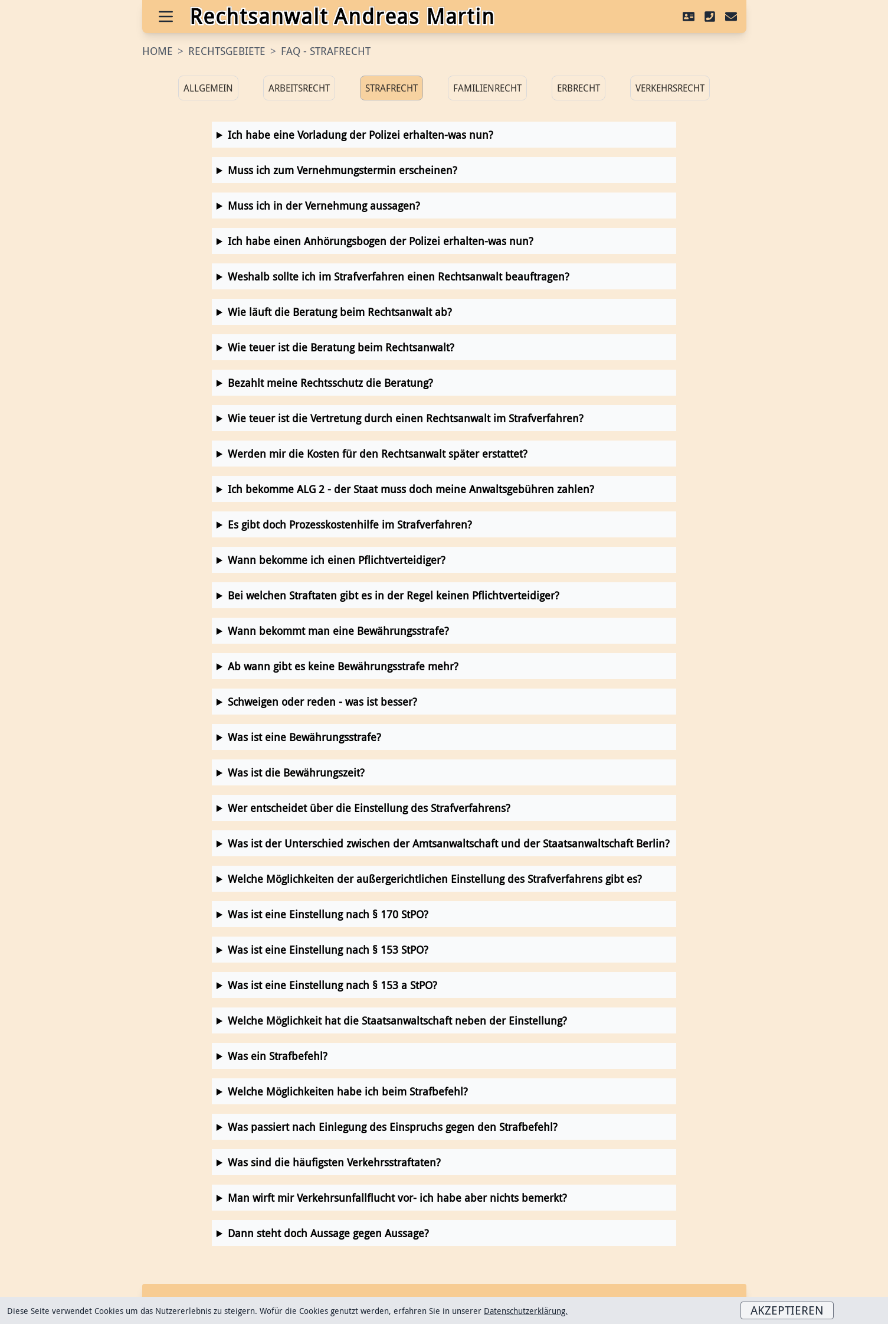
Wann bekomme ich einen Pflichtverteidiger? (336, 560)
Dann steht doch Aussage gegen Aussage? (328, 1233)
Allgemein (208, 87)
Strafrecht (391, 87)
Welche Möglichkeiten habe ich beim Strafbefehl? (348, 1091)
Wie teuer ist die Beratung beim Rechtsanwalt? (341, 347)
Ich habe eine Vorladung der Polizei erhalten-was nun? (360, 135)
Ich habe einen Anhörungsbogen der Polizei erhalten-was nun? (380, 241)
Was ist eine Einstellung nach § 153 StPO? (328, 950)
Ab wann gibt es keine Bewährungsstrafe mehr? (343, 666)
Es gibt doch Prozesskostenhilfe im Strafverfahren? (350, 524)
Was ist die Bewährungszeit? (296, 772)
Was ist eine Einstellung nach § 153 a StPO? (332, 985)
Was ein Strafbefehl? (277, 1056)
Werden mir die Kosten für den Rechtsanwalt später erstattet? (377, 453)
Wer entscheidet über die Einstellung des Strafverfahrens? (369, 808)
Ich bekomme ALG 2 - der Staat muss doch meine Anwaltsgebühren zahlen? (411, 489)
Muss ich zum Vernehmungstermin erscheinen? (342, 170)
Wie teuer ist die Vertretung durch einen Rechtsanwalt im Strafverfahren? (406, 418)
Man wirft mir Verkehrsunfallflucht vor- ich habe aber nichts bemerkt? (397, 1198)
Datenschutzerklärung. (526, 1310)
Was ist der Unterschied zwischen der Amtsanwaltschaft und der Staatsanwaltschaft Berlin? (449, 843)
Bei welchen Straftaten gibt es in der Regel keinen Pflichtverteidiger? (393, 595)
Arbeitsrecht (299, 87)
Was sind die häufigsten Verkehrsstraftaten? (334, 1162)
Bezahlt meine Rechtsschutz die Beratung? (330, 383)
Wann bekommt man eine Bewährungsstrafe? (338, 631)
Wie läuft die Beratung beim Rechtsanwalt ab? (340, 312)
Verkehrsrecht (669, 87)
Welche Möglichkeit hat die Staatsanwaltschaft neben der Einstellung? (397, 1020)
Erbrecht (578, 87)
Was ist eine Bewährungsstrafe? (304, 737)
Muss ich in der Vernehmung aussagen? (324, 205)
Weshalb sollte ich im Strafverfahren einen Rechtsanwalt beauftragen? (398, 276)
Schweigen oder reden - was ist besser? (322, 701)
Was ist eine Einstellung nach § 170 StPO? (328, 914)
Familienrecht (487, 87)
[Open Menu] (165, 16)
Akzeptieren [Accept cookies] (787, 1310)
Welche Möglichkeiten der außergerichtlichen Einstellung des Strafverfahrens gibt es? (435, 879)
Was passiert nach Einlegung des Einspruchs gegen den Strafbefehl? (393, 1127)
